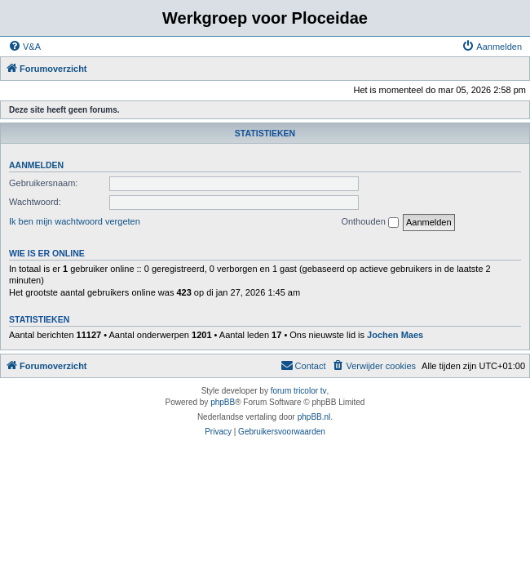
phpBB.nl (314, 416)
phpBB (222, 402)
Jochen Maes (395, 335)
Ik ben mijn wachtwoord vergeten (74, 221)
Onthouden (370, 222)
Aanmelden (36, 165)
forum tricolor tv (299, 390)
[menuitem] (24, 46)
